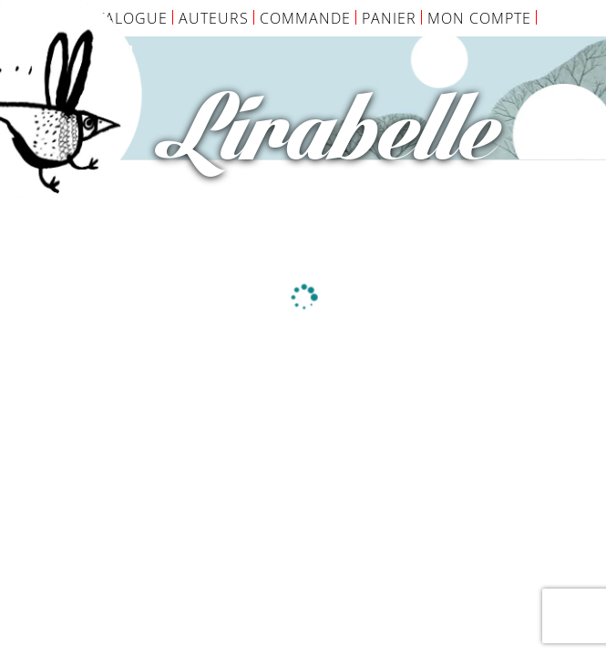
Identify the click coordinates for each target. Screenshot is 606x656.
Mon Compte (479, 18)
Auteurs (214, 18)
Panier (389, 18)
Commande (305, 18)
